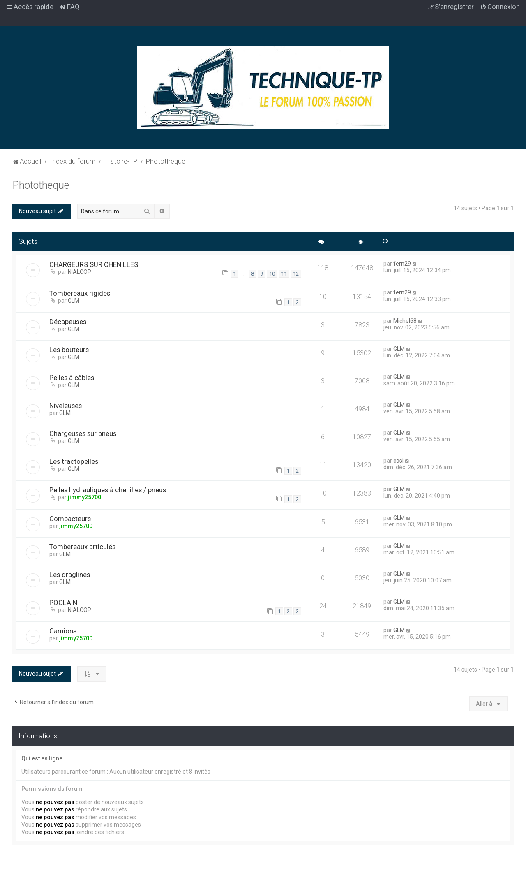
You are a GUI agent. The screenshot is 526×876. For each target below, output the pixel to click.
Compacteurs (70, 518)
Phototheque (40, 185)
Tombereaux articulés (82, 546)
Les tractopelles (73, 461)
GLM (73, 300)
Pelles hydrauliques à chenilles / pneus (107, 490)
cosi (398, 460)
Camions (62, 631)
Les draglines (69, 574)
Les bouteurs (69, 349)
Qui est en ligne (41, 758)
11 (284, 274)
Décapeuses (67, 321)
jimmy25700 (84, 497)
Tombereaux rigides (79, 293)
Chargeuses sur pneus (82, 433)
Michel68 (405, 320)
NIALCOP (79, 272)
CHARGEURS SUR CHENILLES (93, 264)
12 (296, 274)
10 (272, 274)
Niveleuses (65, 405)
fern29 (402, 263)
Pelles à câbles (71, 377)
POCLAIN (63, 602)
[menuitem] (70, 6)
